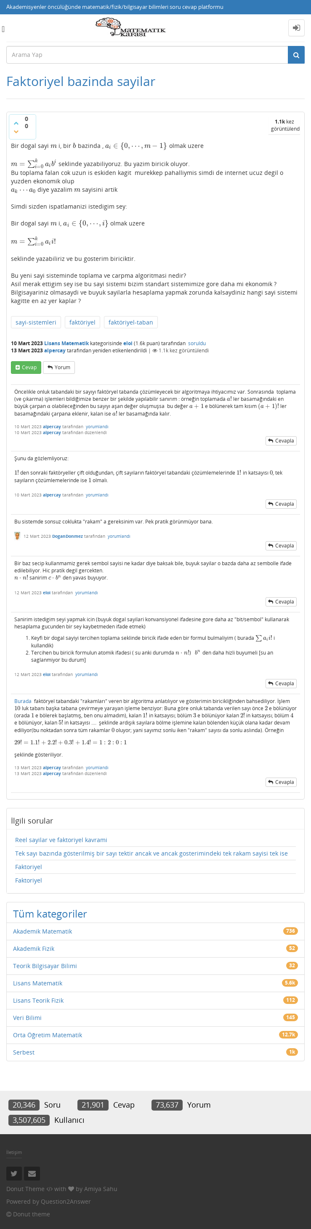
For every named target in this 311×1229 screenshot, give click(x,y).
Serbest (24, 1052)
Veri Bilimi (27, 1018)
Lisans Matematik (66, 343)
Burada (23, 701)
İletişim (14, 1152)
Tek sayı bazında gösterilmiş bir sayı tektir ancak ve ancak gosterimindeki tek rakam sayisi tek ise (151, 853)
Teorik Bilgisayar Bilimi (45, 966)
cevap (29, 367)
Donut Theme (25, 1189)
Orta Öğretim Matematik (47, 1035)
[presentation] (54, 146)
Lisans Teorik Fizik (38, 1000)
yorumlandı (97, 426)
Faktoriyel (28, 867)
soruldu (197, 343)
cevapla (284, 440)
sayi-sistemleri (36, 322)
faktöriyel (82, 322)
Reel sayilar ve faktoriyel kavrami (61, 840)
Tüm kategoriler (50, 913)
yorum (62, 367)
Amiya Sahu (100, 1189)
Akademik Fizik (33, 949)
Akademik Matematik (42, 931)
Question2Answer (66, 1201)
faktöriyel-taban (131, 322)
